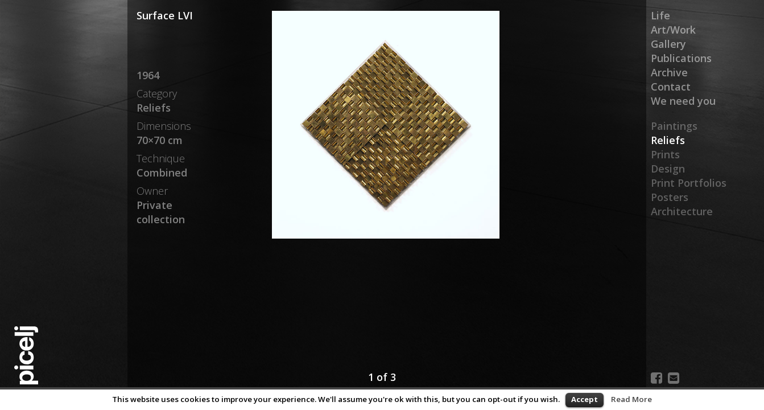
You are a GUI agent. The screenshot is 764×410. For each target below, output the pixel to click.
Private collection (161, 212)
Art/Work (673, 29)
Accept (584, 399)
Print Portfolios (688, 183)
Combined (162, 172)
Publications (681, 58)
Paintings (674, 126)
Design (668, 168)
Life (660, 15)
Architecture (682, 211)
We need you (683, 101)
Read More (631, 399)
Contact (671, 86)
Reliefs (668, 140)
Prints (665, 154)
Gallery (668, 44)
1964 (148, 75)
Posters (669, 197)
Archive (669, 72)
